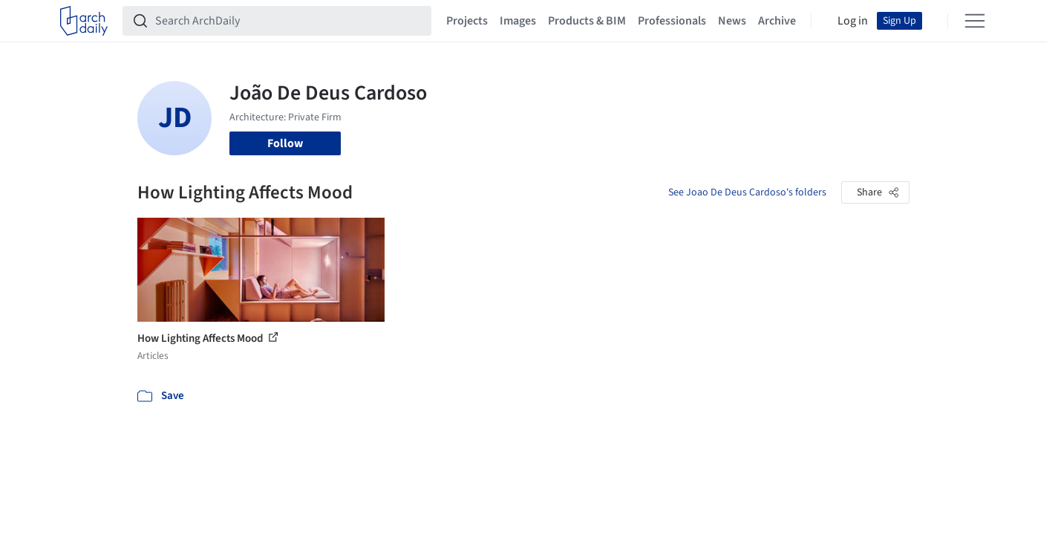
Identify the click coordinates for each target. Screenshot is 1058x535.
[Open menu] (975, 21)
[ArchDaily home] (84, 21)
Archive (777, 21)
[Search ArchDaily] (288, 21)
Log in (852, 21)
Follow (285, 143)
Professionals (672, 21)
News (732, 21)
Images (518, 21)
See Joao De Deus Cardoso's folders (747, 192)
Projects (467, 21)
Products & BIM (587, 21)
